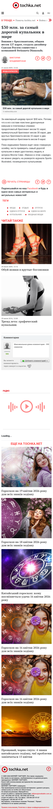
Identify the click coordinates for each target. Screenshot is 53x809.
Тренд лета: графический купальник (19, 323)
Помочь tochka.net (25, 20)
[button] (43, 13)
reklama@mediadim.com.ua (41, 794)
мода (13, 208)
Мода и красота (10, 71)
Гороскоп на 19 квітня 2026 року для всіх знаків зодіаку (24, 492)
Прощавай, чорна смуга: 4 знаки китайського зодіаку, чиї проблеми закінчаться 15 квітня (26, 753)
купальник (16, 214)
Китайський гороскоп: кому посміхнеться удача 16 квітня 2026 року (25, 596)
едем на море (38, 211)
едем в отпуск (17, 211)
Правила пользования (9, 807)
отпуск (39, 208)
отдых (25, 208)
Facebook (32, 188)
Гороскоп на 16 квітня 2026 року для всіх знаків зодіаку (24, 649)
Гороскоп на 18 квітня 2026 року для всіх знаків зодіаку (24, 543)
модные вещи (35, 214)
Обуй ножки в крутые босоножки (25, 269)
